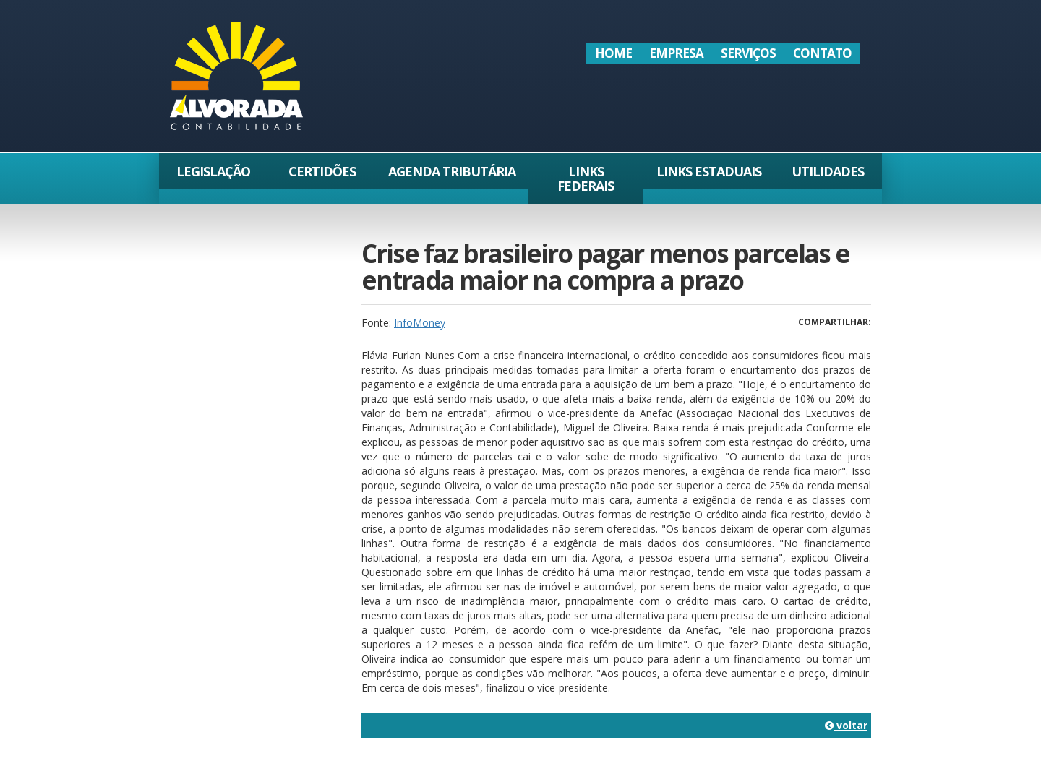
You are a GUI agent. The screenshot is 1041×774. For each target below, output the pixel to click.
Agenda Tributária (451, 171)
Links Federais (585, 178)
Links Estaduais (708, 171)
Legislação (213, 171)
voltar (846, 725)
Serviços (748, 53)
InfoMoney (419, 323)
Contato (822, 53)
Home (613, 53)
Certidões (322, 171)
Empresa (676, 53)
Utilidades (828, 171)
